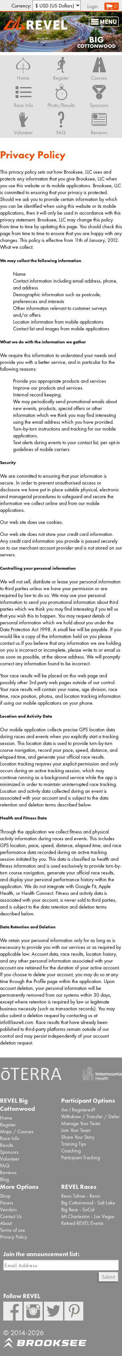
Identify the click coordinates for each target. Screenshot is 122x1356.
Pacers (6, 1202)
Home (6, 1117)
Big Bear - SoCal (77, 1209)
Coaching (71, 1150)
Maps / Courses (17, 1131)
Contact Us (11, 1216)
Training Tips (73, 1143)
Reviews (8, 1172)
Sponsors (9, 1152)
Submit (108, 1276)
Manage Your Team (81, 1123)
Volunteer (9, 1158)
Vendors (8, 1209)
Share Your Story (77, 1137)
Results (6, 1145)
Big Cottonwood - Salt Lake (88, 1202)
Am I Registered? (78, 1109)
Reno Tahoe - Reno (80, 1195)
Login (92, 6)
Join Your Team (76, 1130)
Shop (5, 1195)
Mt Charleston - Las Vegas (88, 1216)
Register (8, 1124)
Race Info (9, 1138)
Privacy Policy (13, 1236)
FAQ (4, 1165)
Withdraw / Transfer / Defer (90, 1116)
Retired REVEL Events (82, 1223)
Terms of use (12, 1230)
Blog (4, 1179)
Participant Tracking (80, 1157)
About (6, 1223)
